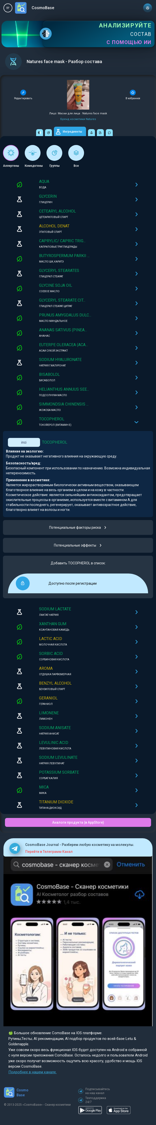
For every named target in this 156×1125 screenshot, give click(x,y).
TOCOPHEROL (54, 442)
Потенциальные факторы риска (78, 527)
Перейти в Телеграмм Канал (49, 852)
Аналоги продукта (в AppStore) (78, 822)
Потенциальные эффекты (78, 545)
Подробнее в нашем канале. (32, 1072)
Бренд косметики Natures (78, 119)
